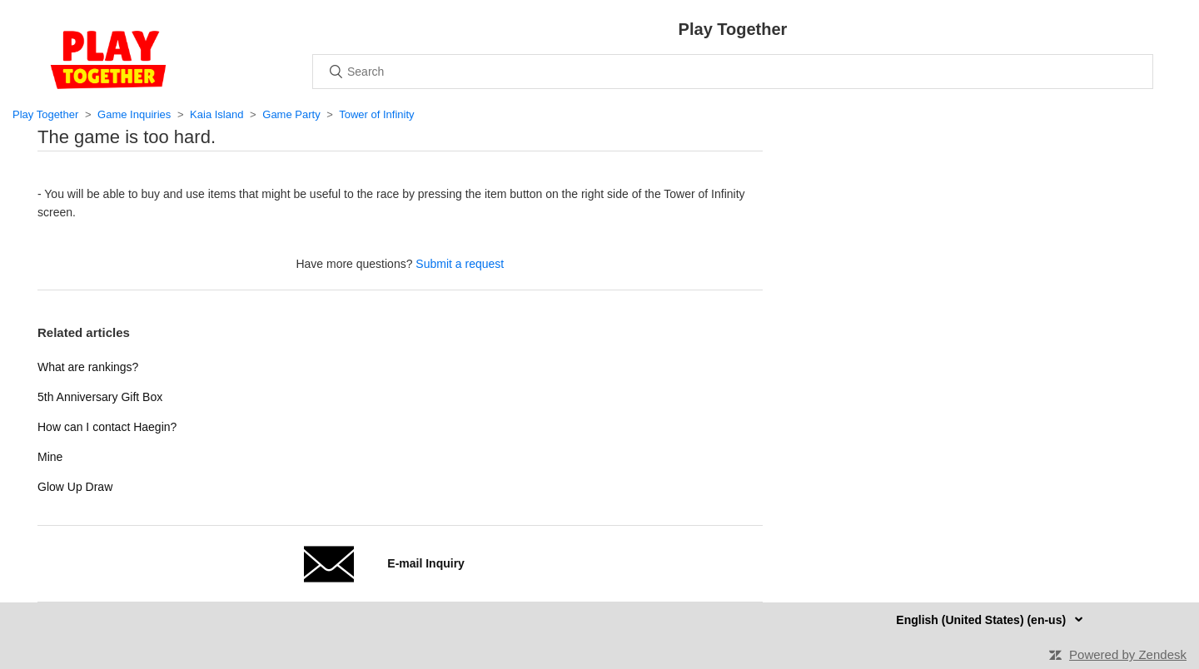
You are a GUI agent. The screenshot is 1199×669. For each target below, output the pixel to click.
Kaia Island (216, 114)
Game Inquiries (134, 114)
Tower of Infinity (376, 114)
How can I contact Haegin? (107, 427)
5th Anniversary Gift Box (99, 397)
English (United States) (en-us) (982, 620)
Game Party (291, 114)
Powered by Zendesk (1128, 654)
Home (108, 60)
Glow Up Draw (74, 486)
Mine (49, 456)
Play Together (45, 114)
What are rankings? (87, 367)
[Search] (732, 71)
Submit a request (459, 263)
